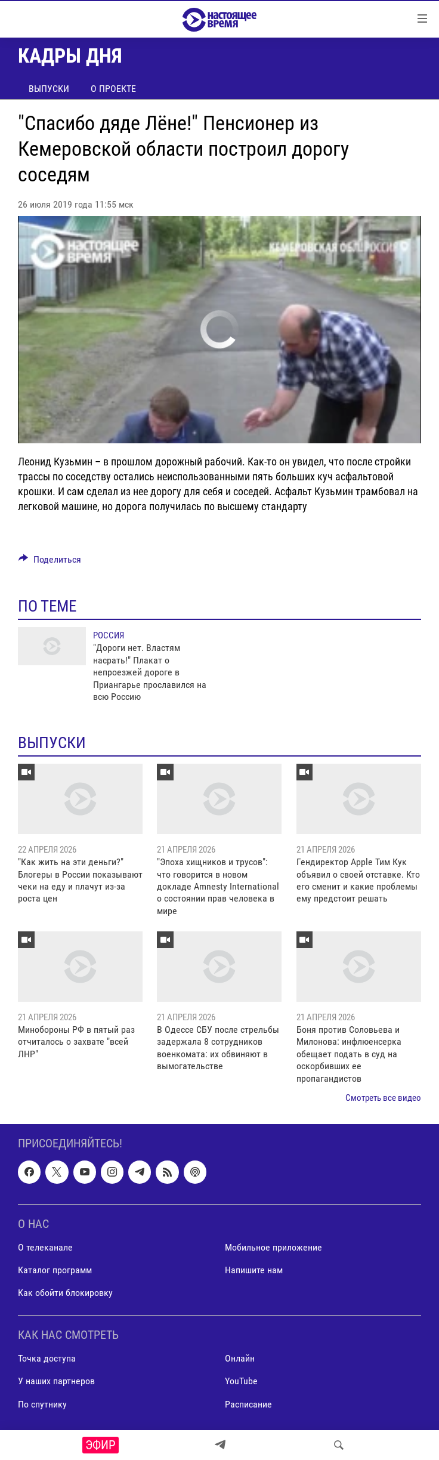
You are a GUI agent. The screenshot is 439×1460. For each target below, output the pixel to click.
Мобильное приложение (273, 1247)
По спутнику (42, 1404)
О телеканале (45, 1247)
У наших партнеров (56, 1381)
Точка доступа (47, 1359)
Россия (108, 635)
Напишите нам (254, 1270)
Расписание (248, 1404)
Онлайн (240, 1359)
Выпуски (49, 88)
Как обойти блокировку (65, 1292)
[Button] (49, 562)
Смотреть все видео (383, 1097)
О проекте (113, 88)
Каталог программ (55, 1270)
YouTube (241, 1381)
